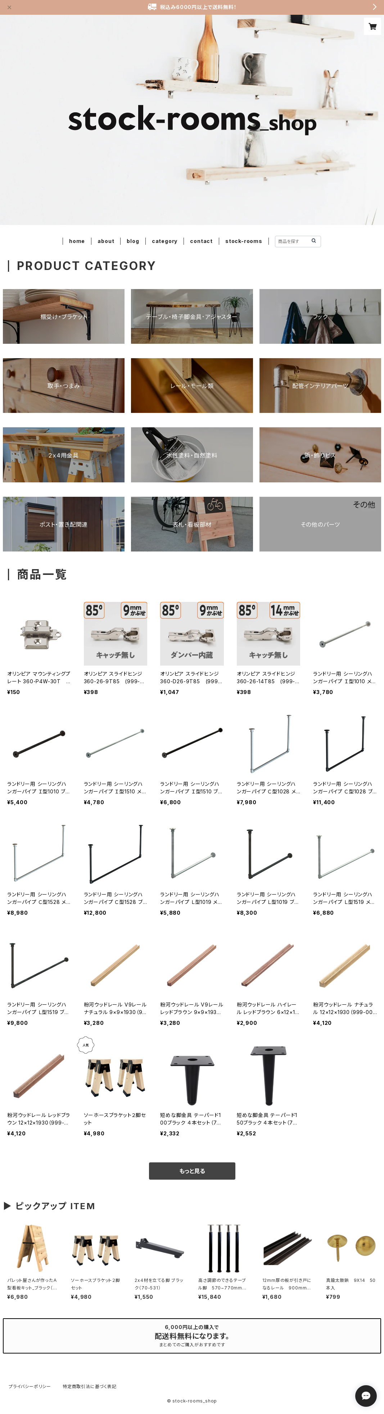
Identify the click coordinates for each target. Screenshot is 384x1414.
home (77, 241)
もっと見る (192, 1171)
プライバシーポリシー (30, 1386)
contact (201, 241)
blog (133, 241)
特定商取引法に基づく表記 (90, 1386)
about (106, 241)
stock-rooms (243, 241)
